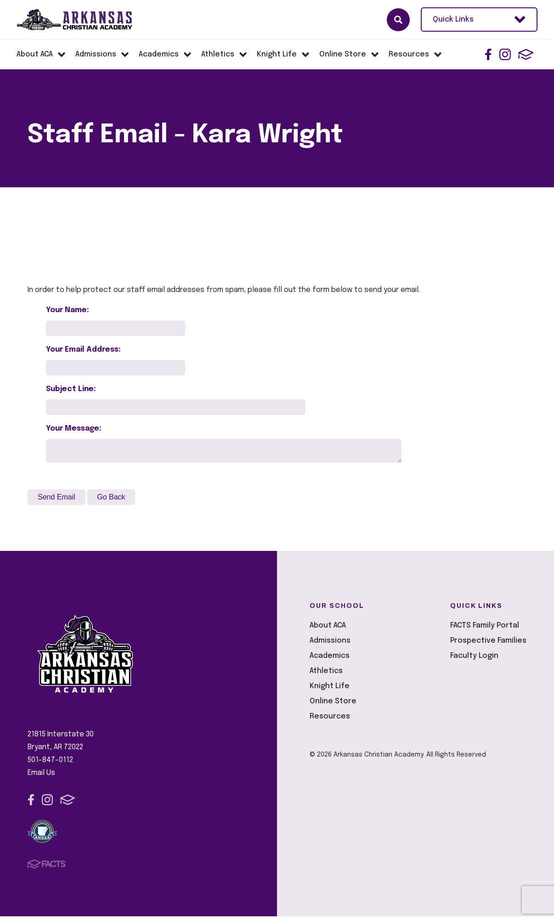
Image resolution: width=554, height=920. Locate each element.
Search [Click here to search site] (398, 20)
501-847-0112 (50, 764)
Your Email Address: (83, 349)
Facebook (488, 54)
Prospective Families (488, 644)
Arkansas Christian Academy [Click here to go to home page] (83, 19)
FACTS (526, 54)
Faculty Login (474, 659)
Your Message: (74, 428)
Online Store (333, 705)
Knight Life (330, 690)
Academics (330, 659)
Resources (330, 720)
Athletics (326, 675)
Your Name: (67, 310)
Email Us (41, 776)
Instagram (505, 54)
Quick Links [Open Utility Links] (479, 19)
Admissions (330, 644)
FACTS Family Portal (484, 629)
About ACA (328, 629)
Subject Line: (71, 389)
